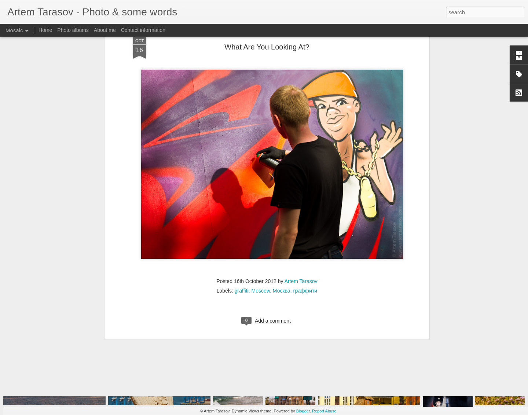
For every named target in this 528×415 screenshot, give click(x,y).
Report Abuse (324, 411)
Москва (281, 227)
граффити (305, 227)
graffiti (242, 227)
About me (105, 30)
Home (45, 30)
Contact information (143, 30)
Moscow (260, 227)
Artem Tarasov (301, 217)
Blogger (303, 411)
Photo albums (73, 30)
